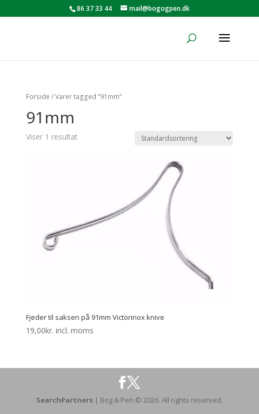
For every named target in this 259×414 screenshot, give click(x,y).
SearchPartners (65, 400)
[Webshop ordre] (184, 138)
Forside (38, 96)
